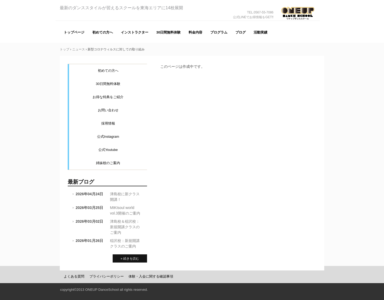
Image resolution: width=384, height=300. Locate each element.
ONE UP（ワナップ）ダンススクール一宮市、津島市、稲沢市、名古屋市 (298, 21)
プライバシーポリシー (106, 276)
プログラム (218, 32)
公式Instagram (108, 137)
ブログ (240, 32)
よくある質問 (74, 276)
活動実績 (260, 32)
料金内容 (195, 32)
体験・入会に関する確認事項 (151, 276)
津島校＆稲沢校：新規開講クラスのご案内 (125, 227)
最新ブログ (81, 182)
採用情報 (108, 123)
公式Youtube (108, 150)
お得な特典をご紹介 (108, 97)
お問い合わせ (108, 110)
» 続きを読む (130, 258)
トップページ (74, 32)
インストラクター (134, 32)
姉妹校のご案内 (108, 163)
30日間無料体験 (168, 32)
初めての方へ (102, 32)
